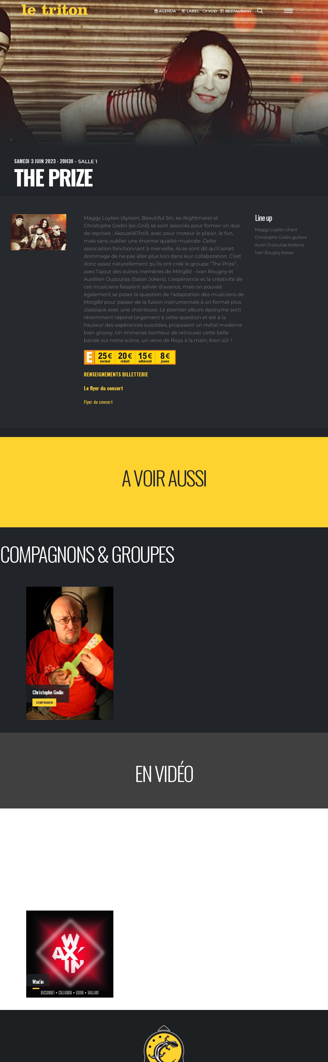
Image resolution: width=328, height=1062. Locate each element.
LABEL (190, 11)
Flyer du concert (98, 402)
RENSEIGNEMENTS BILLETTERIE (116, 374)
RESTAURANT (235, 11)
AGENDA (165, 11)
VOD (210, 11)
